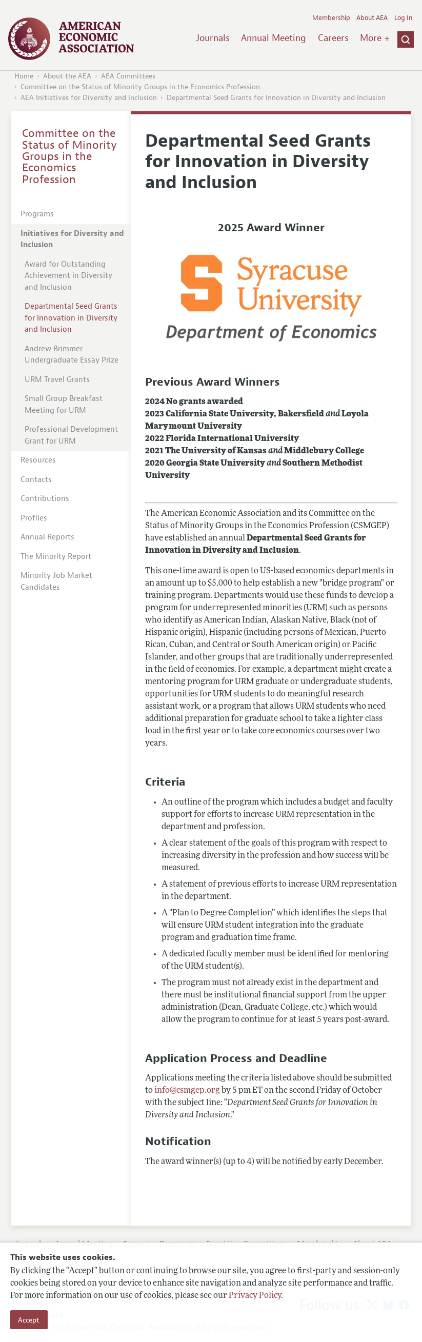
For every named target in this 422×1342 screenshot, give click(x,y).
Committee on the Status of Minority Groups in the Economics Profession (140, 87)
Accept (28, 1320)
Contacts (36, 480)
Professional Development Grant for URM (71, 435)
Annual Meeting (273, 38)
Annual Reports (47, 537)
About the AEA (67, 76)
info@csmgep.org (187, 1091)
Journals (213, 38)
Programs (37, 214)
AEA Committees (128, 76)
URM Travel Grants (57, 380)
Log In (403, 18)
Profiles (34, 518)
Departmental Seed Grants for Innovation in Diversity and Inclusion (276, 97)
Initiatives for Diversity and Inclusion (72, 239)
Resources (38, 460)
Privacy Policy (255, 1296)
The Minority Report (56, 557)
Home (23, 76)
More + (375, 38)
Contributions (45, 499)
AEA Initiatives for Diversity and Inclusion (89, 97)
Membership (331, 18)
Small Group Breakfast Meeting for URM (64, 404)
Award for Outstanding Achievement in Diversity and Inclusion (68, 275)
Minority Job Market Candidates (56, 581)
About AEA (372, 18)
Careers (333, 38)
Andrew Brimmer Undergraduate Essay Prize (71, 355)
